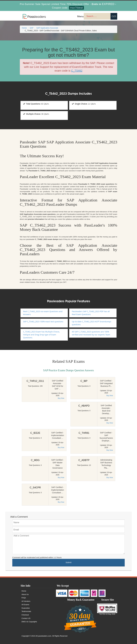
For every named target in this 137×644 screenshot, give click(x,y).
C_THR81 (84, 433)
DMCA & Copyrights (29, 622)
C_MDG (35, 460)
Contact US (26, 618)
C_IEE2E (35, 433)
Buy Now (61, 398)
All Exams (25, 605)
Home (24, 28)
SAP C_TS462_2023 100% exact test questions (43, 321)
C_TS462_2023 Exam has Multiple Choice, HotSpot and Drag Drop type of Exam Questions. (41, 334)
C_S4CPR (35, 487)
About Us (25, 594)
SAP (31, 28)
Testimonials (26, 611)
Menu (80, 16)
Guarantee (26, 608)
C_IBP (83, 381)
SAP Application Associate (47, 28)
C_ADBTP (84, 460)
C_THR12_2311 (35, 381)
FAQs (24, 598)
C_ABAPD (84, 405)
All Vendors (26, 601)
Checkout (25, 615)
